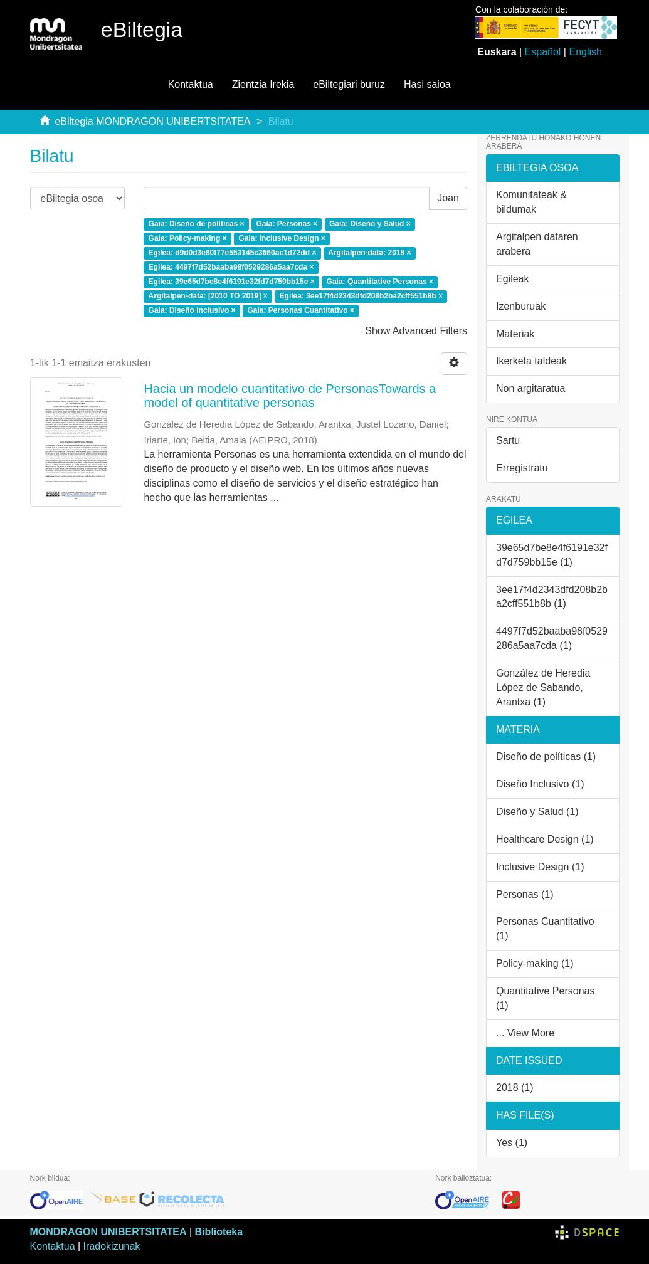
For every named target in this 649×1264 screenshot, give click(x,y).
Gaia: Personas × (286, 224)
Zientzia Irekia (263, 84)
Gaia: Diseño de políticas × (197, 224)
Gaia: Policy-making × (188, 238)
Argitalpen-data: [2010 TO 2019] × (208, 296)
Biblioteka (219, 1231)
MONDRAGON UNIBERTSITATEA (108, 1231)
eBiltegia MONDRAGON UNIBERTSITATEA (152, 121)
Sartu (508, 440)
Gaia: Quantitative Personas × (380, 281)
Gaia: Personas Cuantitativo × (300, 310)
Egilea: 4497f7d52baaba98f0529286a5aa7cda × (231, 267)
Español (543, 51)
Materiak (515, 334)
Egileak (512, 278)
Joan (448, 197)
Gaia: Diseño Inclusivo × (192, 310)
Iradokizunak (111, 1246)
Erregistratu (522, 468)
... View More (525, 1033)
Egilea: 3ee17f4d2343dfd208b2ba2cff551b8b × (361, 296)
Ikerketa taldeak (531, 361)
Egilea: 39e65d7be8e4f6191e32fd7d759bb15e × (232, 281)
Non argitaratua (530, 388)
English (585, 51)
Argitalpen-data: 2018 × (369, 253)
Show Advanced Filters (416, 330)
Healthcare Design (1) (545, 839)
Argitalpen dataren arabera (537, 243)
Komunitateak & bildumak (531, 201)
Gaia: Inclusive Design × (281, 238)
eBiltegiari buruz (349, 84)
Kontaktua (190, 84)
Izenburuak (521, 306)
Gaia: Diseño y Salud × (370, 224)
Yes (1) (511, 1142)
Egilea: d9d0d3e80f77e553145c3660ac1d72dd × (233, 253)
